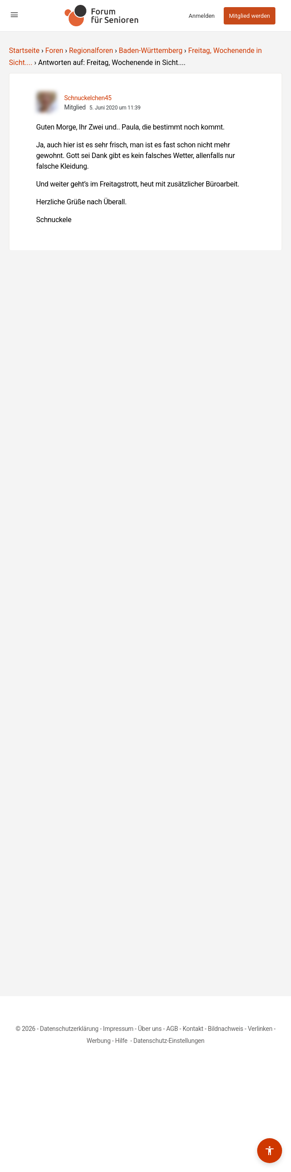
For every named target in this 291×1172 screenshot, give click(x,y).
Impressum (118, 1028)
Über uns (150, 1028)
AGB (172, 1028)
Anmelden (202, 15)
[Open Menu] (14, 14)
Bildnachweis (225, 1028)
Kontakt (193, 1028)
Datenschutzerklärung (69, 1028)
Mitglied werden (249, 15)
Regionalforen (91, 50)
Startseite (24, 50)
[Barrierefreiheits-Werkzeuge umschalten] (269, 1150)
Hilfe (122, 1040)
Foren (54, 50)
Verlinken (260, 1028)
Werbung (98, 1040)
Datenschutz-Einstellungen (169, 1040)
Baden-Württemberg (151, 50)
